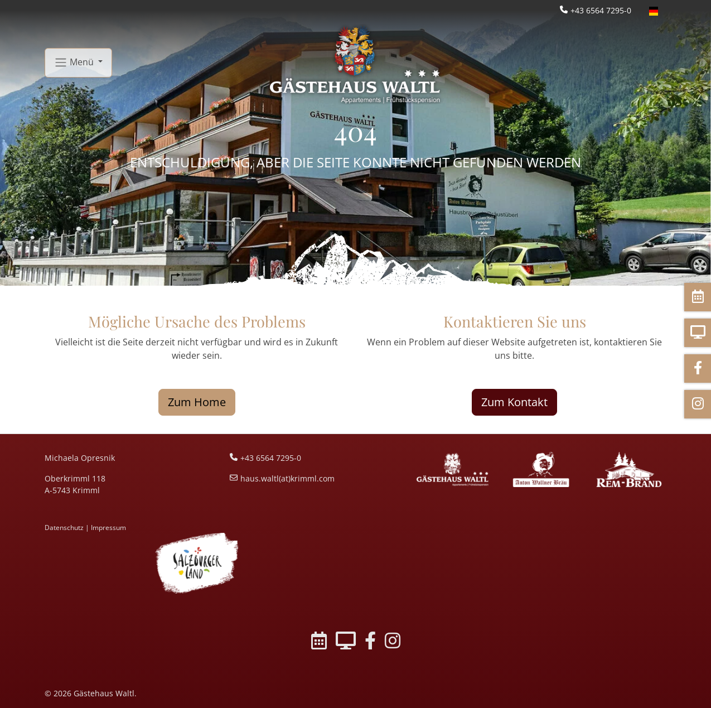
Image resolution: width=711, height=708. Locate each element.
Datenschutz (64, 527)
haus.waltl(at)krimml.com (287, 478)
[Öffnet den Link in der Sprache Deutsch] (653, 10)
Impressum (108, 527)
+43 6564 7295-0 (600, 10)
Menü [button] (75, 63)
